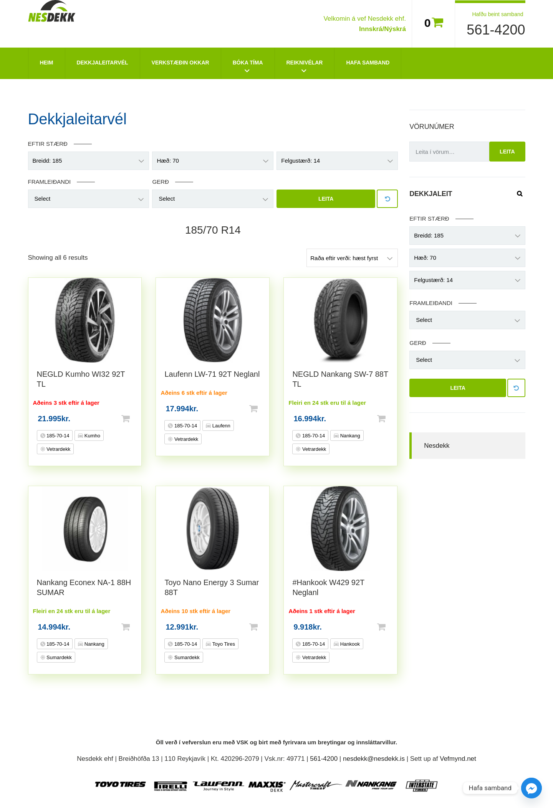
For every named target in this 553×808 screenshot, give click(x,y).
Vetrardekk (58, 449)
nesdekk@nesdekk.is (374, 758)
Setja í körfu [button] (137, 418)
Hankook (349, 644)
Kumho (91, 436)
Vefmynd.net (458, 758)
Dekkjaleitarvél (102, 62)
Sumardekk (58, 657)
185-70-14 (57, 436)
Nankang (349, 436)
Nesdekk (436, 445)
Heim (46, 62)
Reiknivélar (304, 62)
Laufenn (220, 426)
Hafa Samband (367, 62)
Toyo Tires (223, 644)
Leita (325, 199)
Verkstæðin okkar (180, 62)
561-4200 (496, 30)
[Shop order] (352, 258)
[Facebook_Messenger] (531, 788)
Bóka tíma (248, 62)
